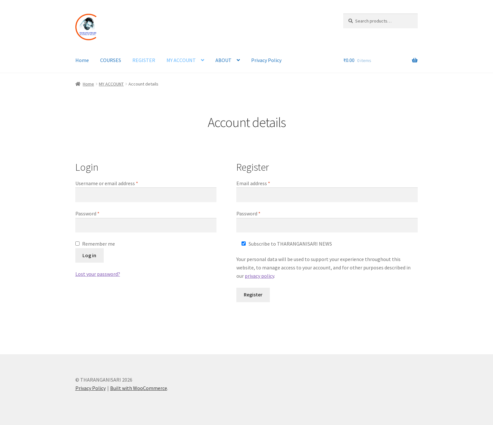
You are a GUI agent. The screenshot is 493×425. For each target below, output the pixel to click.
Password (97, 213)
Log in (89, 255)
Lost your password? (97, 274)
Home (82, 60)
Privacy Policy (266, 60)
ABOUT (223, 60)
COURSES (110, 60)
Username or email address (116, 182)
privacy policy (259, 276)
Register (253, 294)
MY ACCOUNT (181, 60)
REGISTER (143, 60)
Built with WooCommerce (138, 388)
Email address (262, 182)
